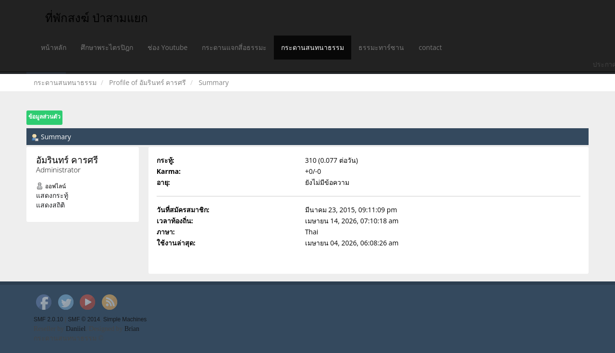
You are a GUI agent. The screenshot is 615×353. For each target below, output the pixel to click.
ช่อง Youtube (167, 47)
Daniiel (76, 328)
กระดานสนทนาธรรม (312, 47)
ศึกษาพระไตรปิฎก (107, 47)
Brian (131, 328)
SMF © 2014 (84, 319)
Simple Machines (125, 319)
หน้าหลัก (53, 47)
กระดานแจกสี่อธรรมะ (234, 47)
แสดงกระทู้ (52, 195)
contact (430, 47)
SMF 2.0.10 (48, 319)
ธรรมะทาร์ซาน (381, 47)
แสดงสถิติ (50, 204)
